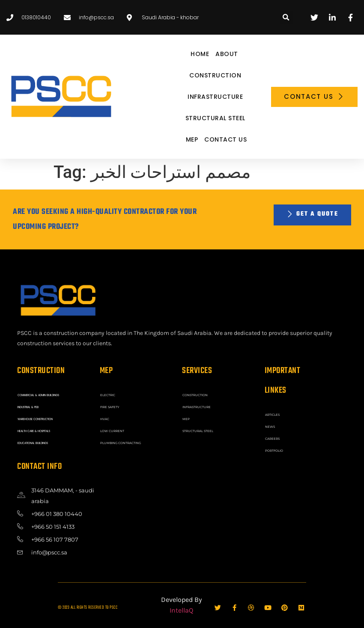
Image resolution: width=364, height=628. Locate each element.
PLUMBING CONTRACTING (118, 440)
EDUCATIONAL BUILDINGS (33, 440)
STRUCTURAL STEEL (215, 118)
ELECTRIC (107, 395)
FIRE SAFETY (109, 406)
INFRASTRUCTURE (215, 96)
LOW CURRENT (111, 429)
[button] (286, 17)
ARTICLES (272, 414)
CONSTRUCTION (215, 75)
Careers (271, 437)
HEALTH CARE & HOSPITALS (34, 429)
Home (200, 54)
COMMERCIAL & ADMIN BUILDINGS (38, 395)
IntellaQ (181, 608)
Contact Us (225, 139)
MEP (192, 139)
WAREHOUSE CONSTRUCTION (36, 418)
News (270, 426)
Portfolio (273, 448)
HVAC (104, 418)
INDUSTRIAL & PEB (28, 406)
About (226, 54)
